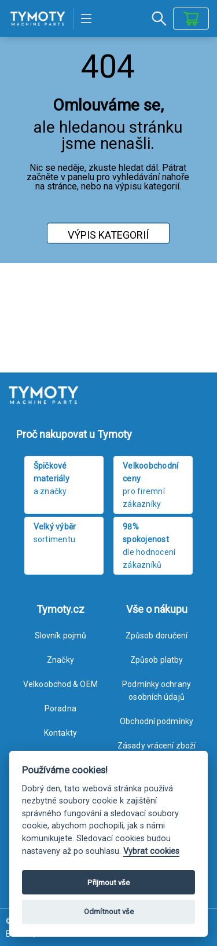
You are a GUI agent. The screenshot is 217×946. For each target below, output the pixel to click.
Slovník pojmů (60, 635)
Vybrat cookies (151, 851)
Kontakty (60, 732)
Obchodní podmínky (156, 721)
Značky (60, 659)
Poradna (60, 708)
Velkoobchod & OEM (60, 684)
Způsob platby (156, 659)
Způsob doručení (157, 635)
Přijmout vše (108, 882)
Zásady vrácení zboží (156, 745)
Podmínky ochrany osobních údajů (156, 691)
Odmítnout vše (109, 911)
